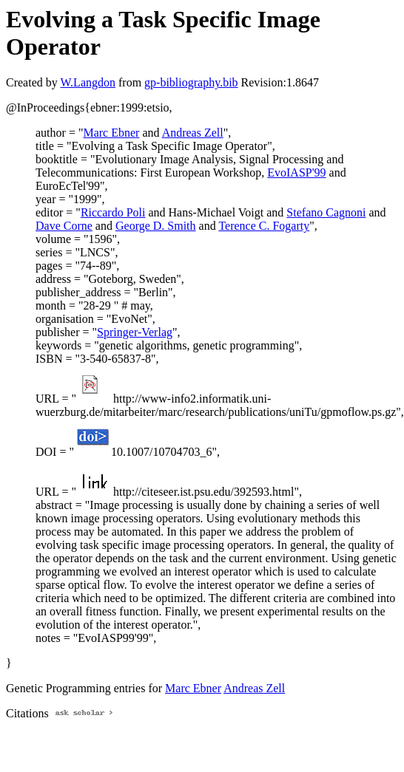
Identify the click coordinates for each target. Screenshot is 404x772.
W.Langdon (87, 82)
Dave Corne (64, 225)
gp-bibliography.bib (191, 82)
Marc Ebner (111, 132)
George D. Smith (155, 225)
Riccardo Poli (113, 212)
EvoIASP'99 (296, 172)
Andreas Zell (192, 132)
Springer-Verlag (134, 332)
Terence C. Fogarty (263, 225)
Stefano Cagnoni (326, 212)
